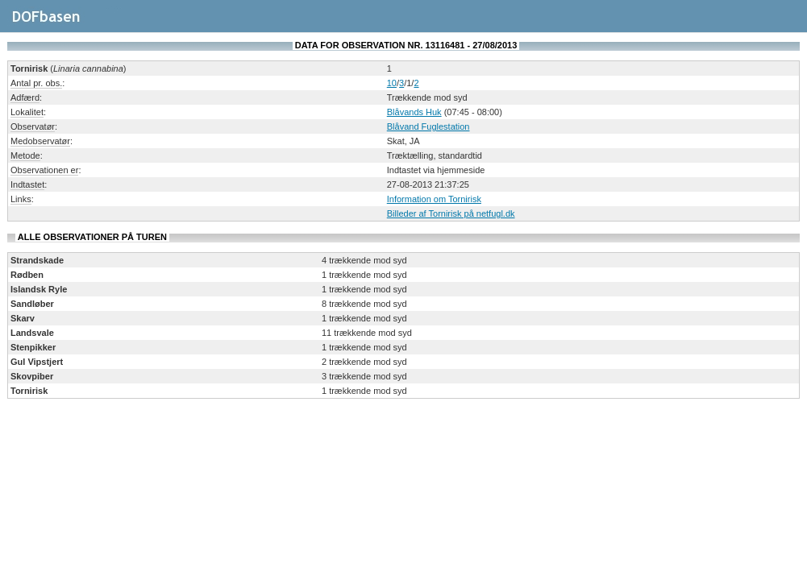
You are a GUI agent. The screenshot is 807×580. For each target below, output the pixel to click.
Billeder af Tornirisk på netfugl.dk (451, 213)
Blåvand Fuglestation (428, 126)
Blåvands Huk (414, 112)
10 (392, 83)
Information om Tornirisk (434, 199)
